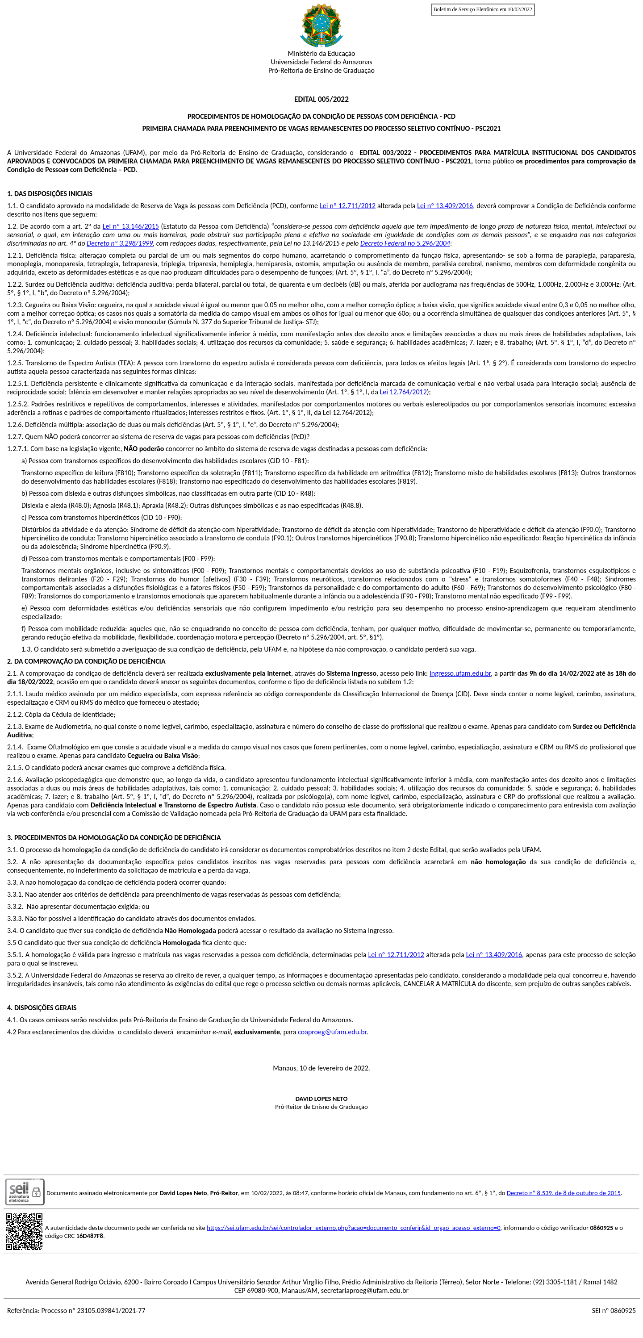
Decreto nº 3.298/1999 (120, 243)
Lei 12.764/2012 (403, 392)
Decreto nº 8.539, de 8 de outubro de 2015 (564, 1193)
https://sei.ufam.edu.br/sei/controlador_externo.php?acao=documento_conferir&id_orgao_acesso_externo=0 (353, 1228)
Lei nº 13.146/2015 (131, 226)
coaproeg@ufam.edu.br (332, 1032)
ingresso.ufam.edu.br (460, 673)
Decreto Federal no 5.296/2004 (405, 243)
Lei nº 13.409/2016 (445, 205)
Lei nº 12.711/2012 (348, 205)
